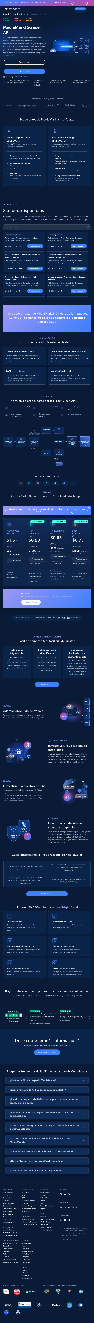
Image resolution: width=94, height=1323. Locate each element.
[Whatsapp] (61, 1220)
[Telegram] (69, 1220)
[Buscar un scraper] (45, 227)
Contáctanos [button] (80, 8)
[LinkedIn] (61, 1194)
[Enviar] (88, 227)
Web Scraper (23, 14)
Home (5, 14)
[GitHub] (69, 1194)
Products (13, 14)
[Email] (65, 1220)
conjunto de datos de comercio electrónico (54, 317)
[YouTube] (65, 1194)
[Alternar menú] (90, 9)
